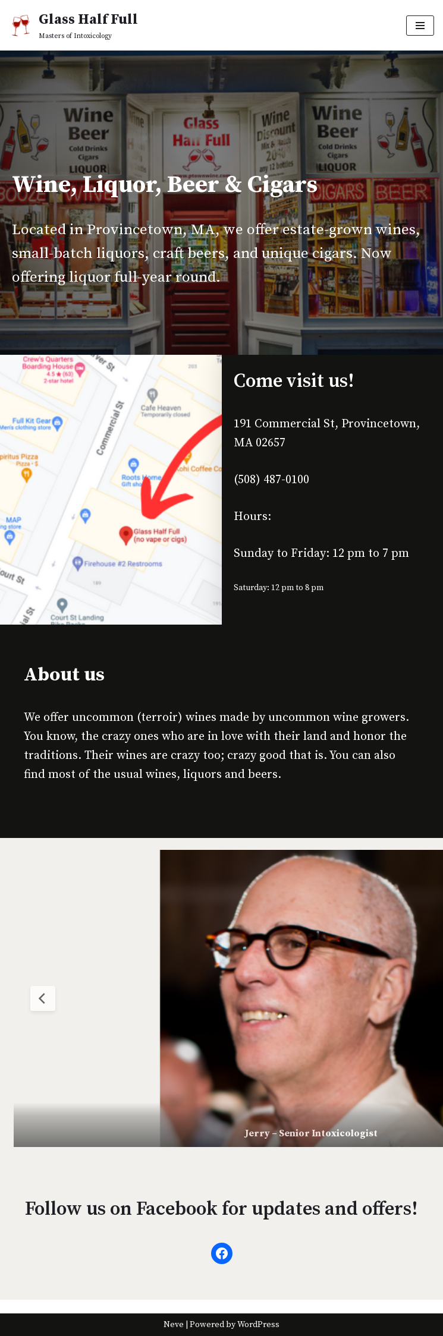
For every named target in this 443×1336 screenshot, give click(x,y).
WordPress (258, 1324)
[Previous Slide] (42, 998)
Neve (174, 1324)
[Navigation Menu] (420, 25)
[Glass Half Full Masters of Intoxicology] (73, 25)
